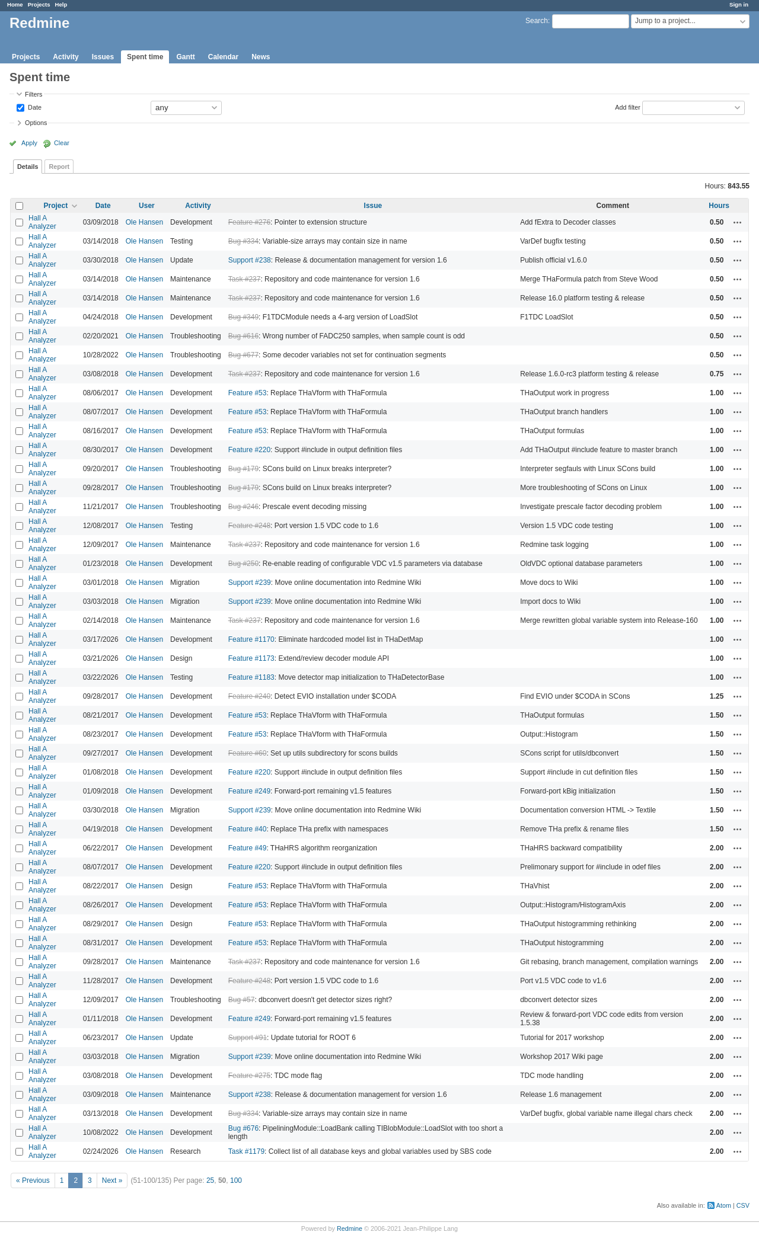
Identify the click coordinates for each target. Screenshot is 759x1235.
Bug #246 (243, 507)
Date (34, 106)
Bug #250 (243, 563)
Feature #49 (247, 848)
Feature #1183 (251, 677)
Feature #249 (249, 791)
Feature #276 (249, 222)
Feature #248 (249, 525)
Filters (33, 94)
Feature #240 (249, 696)
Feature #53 (247, 393)
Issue (373, 205)
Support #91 (247, 1038)
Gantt (185, 57)
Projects (39, 4)
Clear (61, 142)
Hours (719, 205)
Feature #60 (247, 753)
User (147, 205)
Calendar (223, 57)
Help (61, 4)
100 (236, 1180)
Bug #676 (243, 1128)
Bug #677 (243, 355)
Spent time (145, 57)
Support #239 (249, 582)
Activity (65, 57)
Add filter (627, 106)
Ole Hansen (144, 222)
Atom (723, 1205)
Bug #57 (241, 1000)
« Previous (33, 1180)
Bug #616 (243, 336)
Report (59, 166)
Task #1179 (246, 1151)
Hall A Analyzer (42, 222)
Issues (103, 57)
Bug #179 (243, 469)
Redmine (349, 1228)
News (260, 57)
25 (210, 1180)
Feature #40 (247, 829)
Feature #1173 (251, 658)
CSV (743, 1205)
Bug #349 (243, 317)
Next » (112, 1180)
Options (36, 122)
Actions (737, 222)
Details (27, 166)
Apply (29, 142)
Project (55, 205)
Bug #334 (243, 241)
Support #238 (249, 260)
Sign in (738, 4)
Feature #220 (249, 450)
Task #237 (244, 279)
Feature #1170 (251, 639)
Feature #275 (249, 1075)
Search (536, 21)
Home (15, 4)
